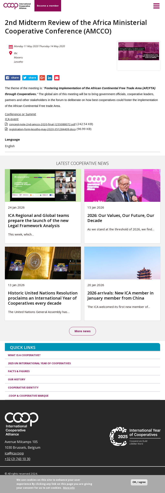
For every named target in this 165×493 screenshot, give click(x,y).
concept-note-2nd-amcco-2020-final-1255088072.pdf (42, 124)
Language (12, 139)
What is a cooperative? (24, 355)
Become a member (48, 5)
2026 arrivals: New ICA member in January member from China (120, 295)
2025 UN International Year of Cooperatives (39, 363)
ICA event (12, 119)
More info (69, 488)
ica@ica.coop (14, 453)
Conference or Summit (20, 114)
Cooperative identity (23, 388)
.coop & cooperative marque (28, 396)
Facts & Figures (19, 371)
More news (83, 331)
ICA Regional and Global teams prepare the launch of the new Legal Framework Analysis (38, 220)
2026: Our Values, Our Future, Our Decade (120, 218)
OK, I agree (139, 482)
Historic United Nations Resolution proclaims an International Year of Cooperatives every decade (43, 298)
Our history (16, 379)
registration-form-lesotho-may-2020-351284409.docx (42, 129)
